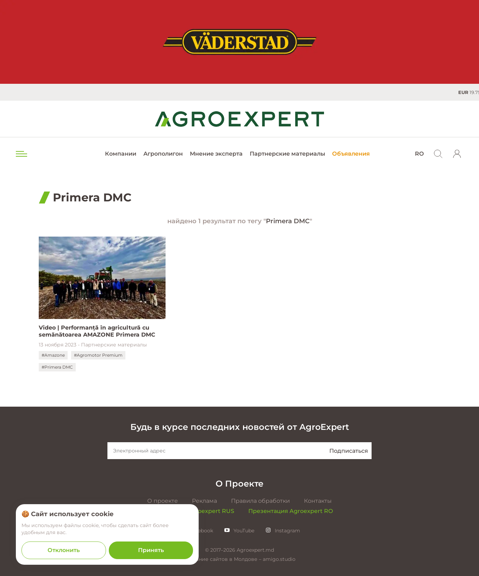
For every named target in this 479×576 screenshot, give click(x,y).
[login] (457, 154)
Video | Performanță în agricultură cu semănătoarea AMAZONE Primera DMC (97, 331)
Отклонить (64, 550)
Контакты (318, 500)
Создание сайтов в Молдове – (223, 559)
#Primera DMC (57, 367)
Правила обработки (260, 500)
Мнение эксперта (216, 153)
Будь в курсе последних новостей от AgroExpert (239, 427)
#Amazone (53, 355)
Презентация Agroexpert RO (290, 511)
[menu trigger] (21, 154)
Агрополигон (163, 153)
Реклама (204, 500)
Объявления (351, 153)
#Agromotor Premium (98, 355)
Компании (120, 153)
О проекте (162, 500)
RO (419, 153)
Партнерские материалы (287, 153)
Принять (151, 550)
